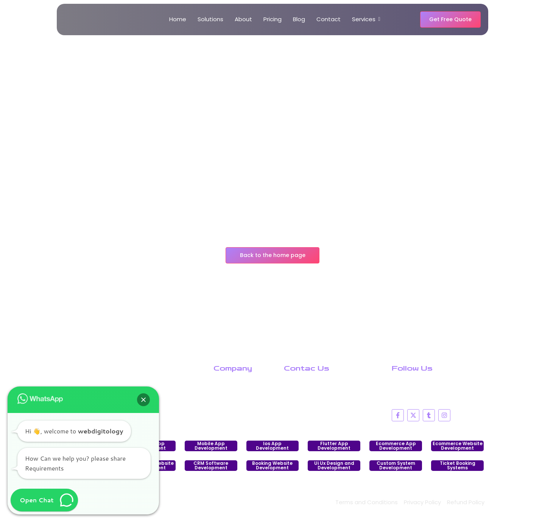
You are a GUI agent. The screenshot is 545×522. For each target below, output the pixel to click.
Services (365, 19)
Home (177, 19)
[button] (143, 399)
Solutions (210, 19)
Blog (299, 19)
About (243, 19)
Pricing (272, 19)
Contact (328, 19)
